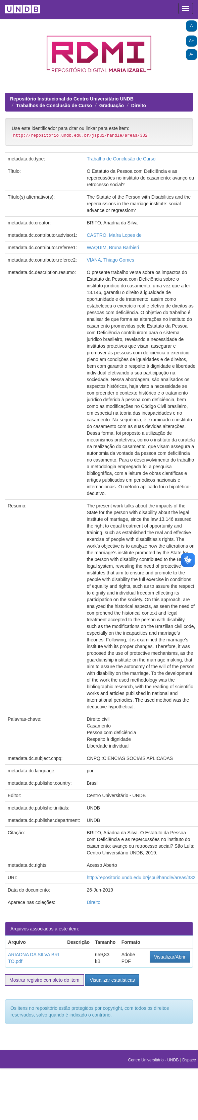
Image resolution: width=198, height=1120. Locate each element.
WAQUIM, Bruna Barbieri (113, 247)
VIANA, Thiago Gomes (110, 260)
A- (192, 54)
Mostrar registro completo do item (44, 980)
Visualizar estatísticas (112, 980)
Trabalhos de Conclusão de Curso (54, 105)
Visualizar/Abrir (170, 957)
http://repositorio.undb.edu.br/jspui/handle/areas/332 (141, 877)
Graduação (111, 105)
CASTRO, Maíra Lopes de (114, 235)
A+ (191, 41)
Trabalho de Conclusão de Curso (121, 158)
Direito (138, 105)
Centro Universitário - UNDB (154, 1060)
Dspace (189, 1060)
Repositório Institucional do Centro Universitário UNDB (72, 98)
